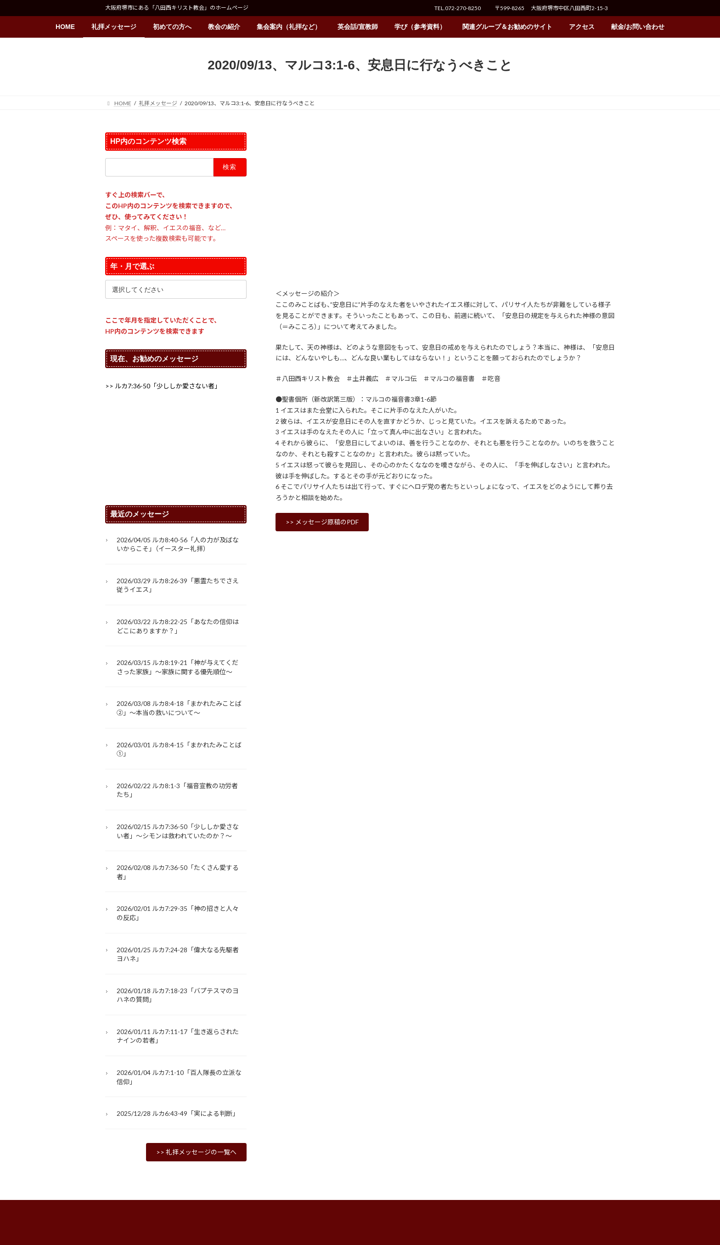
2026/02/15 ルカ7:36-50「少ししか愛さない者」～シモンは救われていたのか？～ (178, 831)
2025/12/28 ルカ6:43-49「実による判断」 (178, 1114)
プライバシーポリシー (141, 1208)
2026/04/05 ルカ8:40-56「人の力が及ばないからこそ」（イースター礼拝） (178, 544)
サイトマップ (203, 1208)
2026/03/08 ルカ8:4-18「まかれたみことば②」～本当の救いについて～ (179, 708)
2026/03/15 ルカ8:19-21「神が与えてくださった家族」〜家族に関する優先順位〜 (177, 667)
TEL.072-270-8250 (457, 8)
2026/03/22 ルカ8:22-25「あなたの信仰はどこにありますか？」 (178, 626)
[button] (322, 522)
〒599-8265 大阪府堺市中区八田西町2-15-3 (551, 8)
